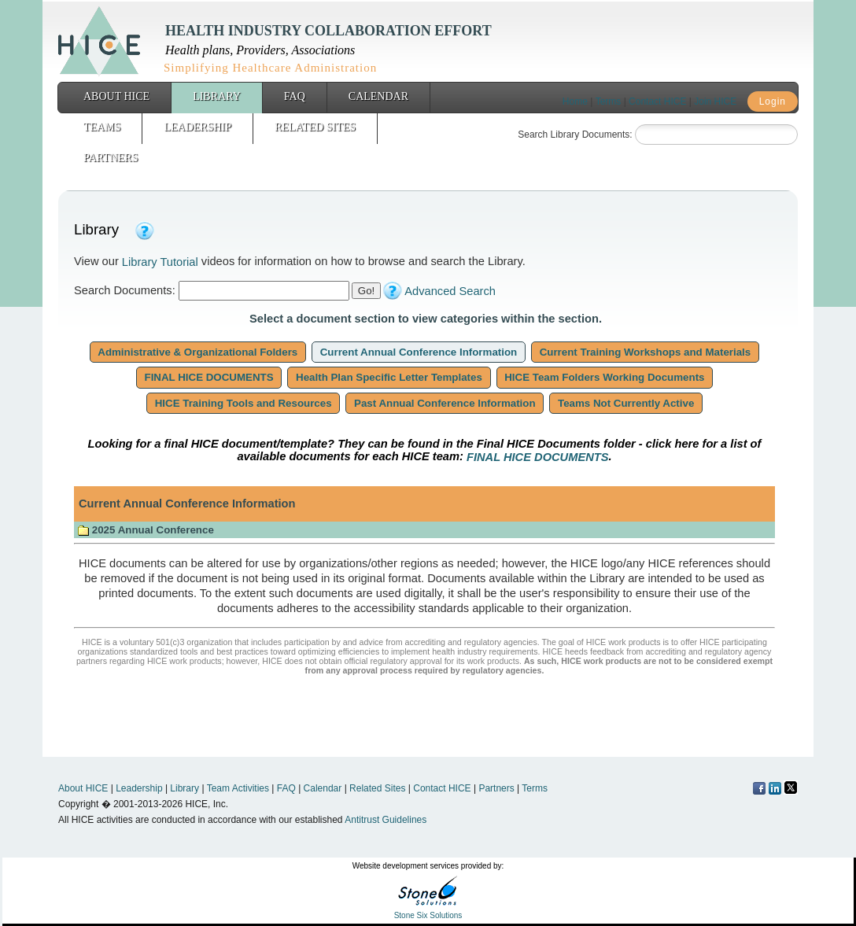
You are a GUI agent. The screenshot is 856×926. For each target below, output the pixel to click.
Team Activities (238, 788)
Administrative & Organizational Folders (198, 352)
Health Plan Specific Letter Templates (389, 377)
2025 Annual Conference (145, 530)
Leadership (197, 127)
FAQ (294, 96)
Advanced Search (450, 291)
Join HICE (715, 101)
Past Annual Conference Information (444, 403)
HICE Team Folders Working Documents (605, 377)
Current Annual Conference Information (418, 352)
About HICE (116, 96)
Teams (101, 127)
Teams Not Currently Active (626, 403)
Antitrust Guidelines (385, 819)
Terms (609, 101)
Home (575, 101)
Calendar (378, 96)
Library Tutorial (160, 262)
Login (772, 101)
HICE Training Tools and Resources (243, 403)
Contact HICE (657, 101)
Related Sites (315, 127)
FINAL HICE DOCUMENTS (209, 377)
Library (217, 96)
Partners (110, 158)
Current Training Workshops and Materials (645, 352)
